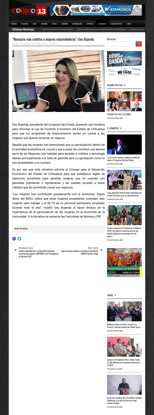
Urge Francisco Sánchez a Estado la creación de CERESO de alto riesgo (79, 252)
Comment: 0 (54, 44)
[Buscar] (139, 43)
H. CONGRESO (102, 24)
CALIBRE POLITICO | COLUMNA (119, 114)
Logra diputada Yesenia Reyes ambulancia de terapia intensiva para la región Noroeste (124, 194)
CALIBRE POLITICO (116, 24)
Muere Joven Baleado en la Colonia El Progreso (57, 29)
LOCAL (35, 24)
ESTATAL (54, 24)
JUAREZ (129, 24)
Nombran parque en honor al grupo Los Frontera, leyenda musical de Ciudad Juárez (123, 325)
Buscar (111, 39)
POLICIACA (25, 24)
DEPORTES (90, 24)
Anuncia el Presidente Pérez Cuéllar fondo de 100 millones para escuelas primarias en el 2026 (123, 362)
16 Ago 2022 (26, 44)
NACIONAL (65, 24)
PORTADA (14, 24)
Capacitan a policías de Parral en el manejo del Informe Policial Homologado (101, 29)
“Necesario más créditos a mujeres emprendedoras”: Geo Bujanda (53, 39)
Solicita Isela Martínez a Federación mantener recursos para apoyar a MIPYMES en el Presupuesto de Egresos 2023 (38, 253)
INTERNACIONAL (77, 24)
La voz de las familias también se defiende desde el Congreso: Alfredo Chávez (123, 159)
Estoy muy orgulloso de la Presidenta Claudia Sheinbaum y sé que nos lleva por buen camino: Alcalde (124, 400)
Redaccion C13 (42, 44)
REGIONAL (44, 24)
